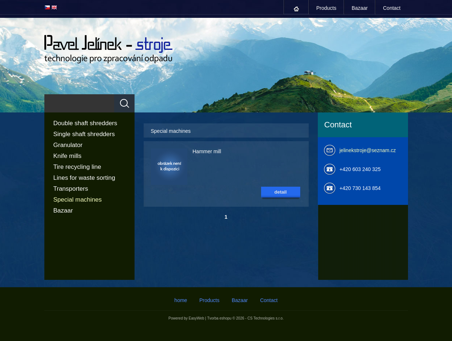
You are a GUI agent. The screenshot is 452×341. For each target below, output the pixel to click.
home (296, 9)
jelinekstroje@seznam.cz (368, 150)
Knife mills (67, 155)
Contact (391, 8)
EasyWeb (196, 318)
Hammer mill (207, 151)
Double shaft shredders (85, 123)
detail (281, 192)
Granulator (68, 145)
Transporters (70, 188)
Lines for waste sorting (84, 177)
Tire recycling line (77, 166)
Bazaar (360, 8)
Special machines (77, 199)
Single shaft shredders (84, 134)
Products (326, 8)
